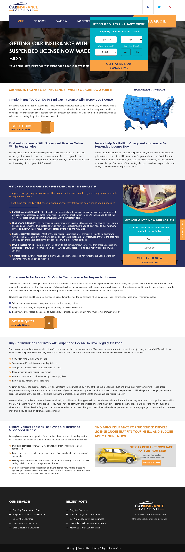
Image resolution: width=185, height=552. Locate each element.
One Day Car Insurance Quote (27, 509)
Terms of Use (115, 547)
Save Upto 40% (182, 229)
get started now (119, 66)
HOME (20, 21)
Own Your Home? (131, 46)
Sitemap (70, 547)
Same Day (61, 21)
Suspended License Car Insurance (29, 514)
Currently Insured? (106, 46)
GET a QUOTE (153, 21)
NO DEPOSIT (84, 21)
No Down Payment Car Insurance (86, 514)
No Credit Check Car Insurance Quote (88, 522)
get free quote (29, 128)
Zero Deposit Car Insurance (26, 527)
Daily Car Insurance (79, 509)
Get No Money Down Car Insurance (87, 518)
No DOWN (40, 21)
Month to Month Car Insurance (85, 527)
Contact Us (83, 547)
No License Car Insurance (25, 522)
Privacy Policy (98, 547)
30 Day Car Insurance (23, 518)
